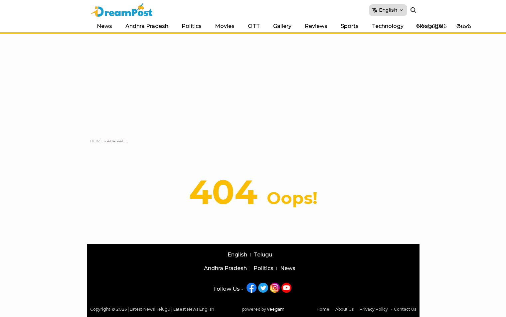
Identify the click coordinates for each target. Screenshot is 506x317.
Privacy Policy (374, 309)
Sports (350, 26)
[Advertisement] (253, 83)
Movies (225, 26)
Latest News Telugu (150, 309)
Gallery (282, 26)
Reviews (316, 26)
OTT (254, 26)
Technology (388, 26)
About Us (344, 309)
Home (96, 140)
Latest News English (193, 309)
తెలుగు (463, 26)
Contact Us (405, 309)
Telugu (263, 254)
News (104, 26)
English (237, 254)
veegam (275, 309)
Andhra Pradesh (146, 26)
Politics (192, 26)
